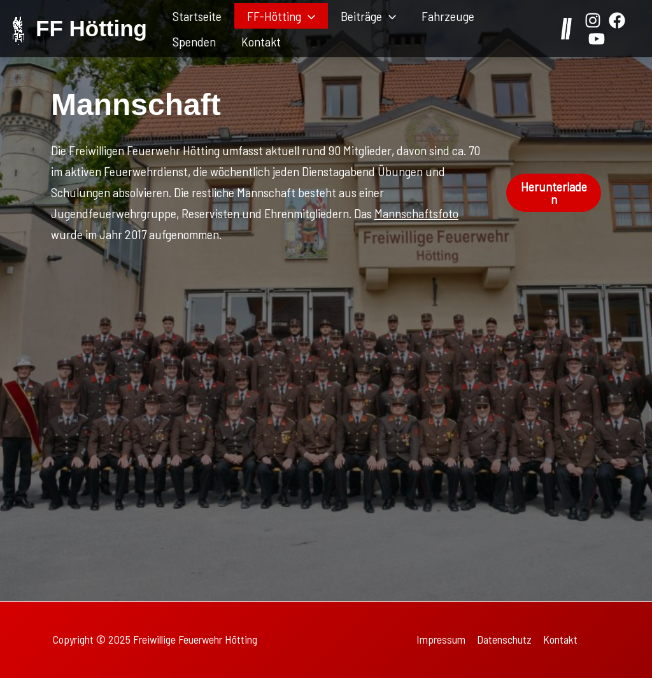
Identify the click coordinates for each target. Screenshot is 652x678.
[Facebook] (617, 20)
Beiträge (368, 16)
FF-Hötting (281, 16)
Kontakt (261, 41)
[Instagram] (593, 20)
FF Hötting (91, 28)
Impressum (440, 639)
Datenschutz (504, 639)
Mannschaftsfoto (416, 213)
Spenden (194, 41)
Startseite (197, 16)
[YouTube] (596, 39)
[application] (308, 16)
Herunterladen (554, 193)
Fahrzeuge (448, 16)
